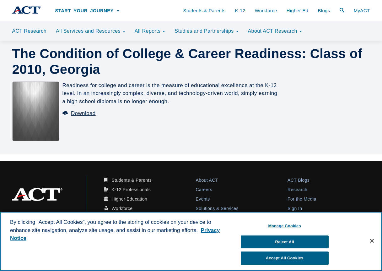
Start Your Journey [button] (87, 10)
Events (203, 199)
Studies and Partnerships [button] (206, 31)
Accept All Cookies (285, 258)
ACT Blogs (298, 180)
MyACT (362, 10)
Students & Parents (204, 10)
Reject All (284, 242)
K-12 (240, 10)
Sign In (295, 208)
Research (297, 189)
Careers (204, 189)
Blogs (324, 10)
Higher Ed (298, 10)
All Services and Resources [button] (90, 31)
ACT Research (29, 31)
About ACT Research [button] (275, 31)
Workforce (266, 10)
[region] (191, 241)
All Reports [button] (150, 31)
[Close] (372, 241)
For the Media (302, 199)
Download (79, 113)
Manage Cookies (284, 226)
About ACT (207, 180)
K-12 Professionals (131, 189)
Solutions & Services (217, 208)
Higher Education (129, 199)
